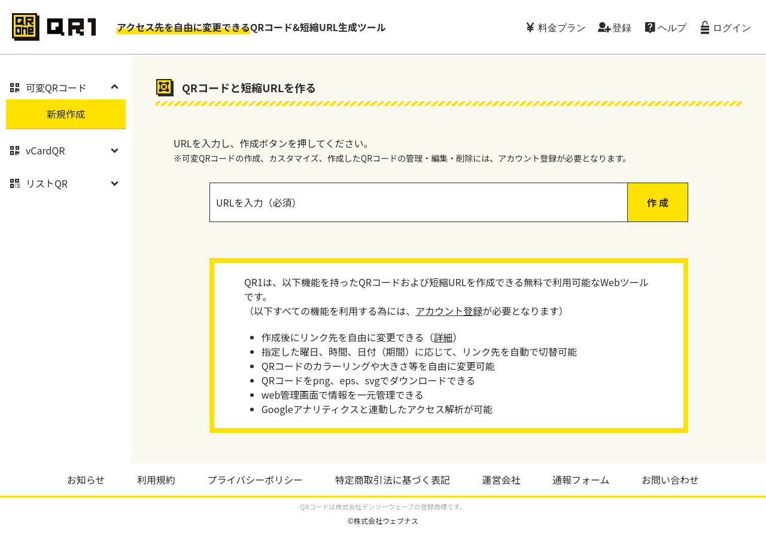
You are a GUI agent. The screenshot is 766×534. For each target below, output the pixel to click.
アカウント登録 (448, 311)
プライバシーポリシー (255, 479)
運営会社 (501, 479)
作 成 (657, 202)
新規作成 (66, 114)
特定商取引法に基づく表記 (392, 479)
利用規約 (156, 479)
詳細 (442, 337)
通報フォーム (581, 479)
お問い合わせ (670, 479)
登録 (621, 27)
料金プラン (562, 27)
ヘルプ (672, 27)
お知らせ (86, 479)
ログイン (732, 27)
